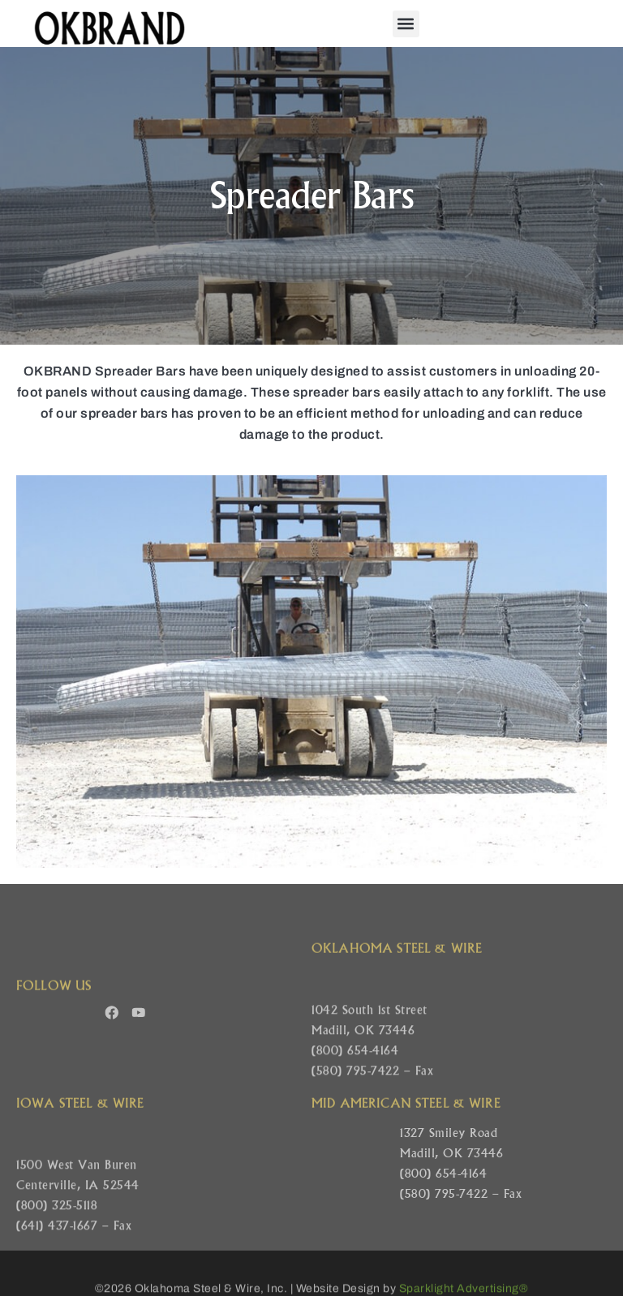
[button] (406, 24)
